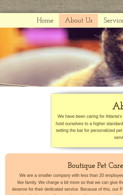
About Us (78, 20)
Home (45, 20)
